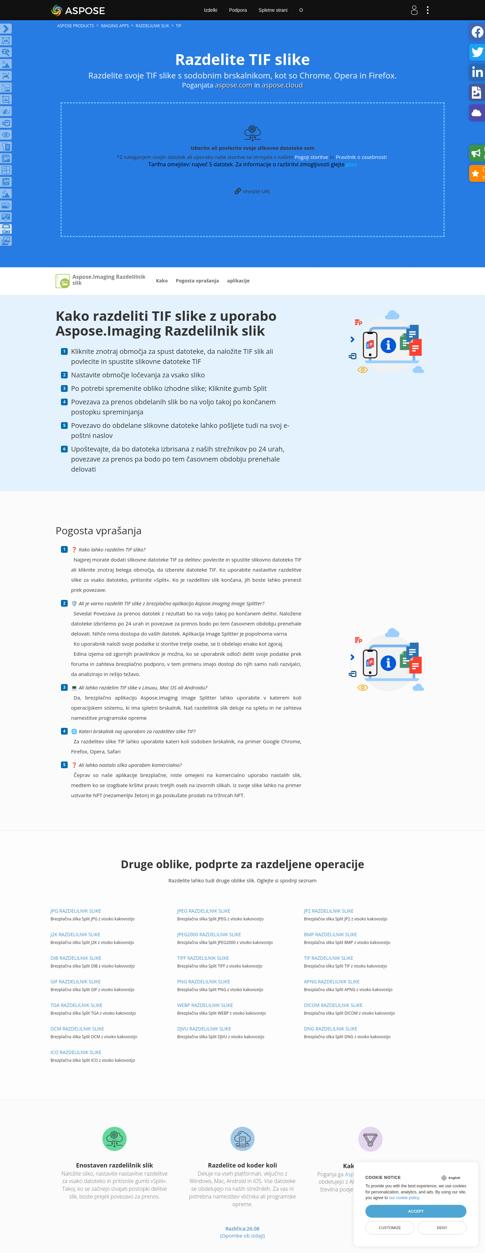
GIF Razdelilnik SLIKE (76, 981)
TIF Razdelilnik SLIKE (328, 958)
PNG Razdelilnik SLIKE (203, 981)
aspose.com (234, 85)
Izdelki (210, 10)
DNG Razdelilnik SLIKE (330, 1028)
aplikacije (238, 280)
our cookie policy (404, 1197)
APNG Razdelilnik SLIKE (332, 981)
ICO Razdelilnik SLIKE (76, 1052)
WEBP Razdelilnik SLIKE (205, 1005)
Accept (416, 1211)
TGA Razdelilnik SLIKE (76, 1005)
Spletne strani (273, 10)
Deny (442, 1228)
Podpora (238, 10)
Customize (390, 1228)
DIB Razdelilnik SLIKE (76, 958)
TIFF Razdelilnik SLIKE (203, 958)
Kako (162, 280)
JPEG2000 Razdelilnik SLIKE (209, 934)
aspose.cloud (282, 85)
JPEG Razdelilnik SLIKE (203, 911)
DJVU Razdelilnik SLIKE (204, 1028)
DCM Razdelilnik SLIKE (77, 1028)
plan (351, 164)
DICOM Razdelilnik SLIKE (333, 1005)
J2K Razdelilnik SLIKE (75, 934)
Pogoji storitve (311, 157)
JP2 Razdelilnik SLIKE (329, 911)
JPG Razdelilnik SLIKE (76, 911)
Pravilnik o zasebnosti (361, 157)
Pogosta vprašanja (197, 280)
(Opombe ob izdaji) (242, 1235)
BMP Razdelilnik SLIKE (330, 934)
